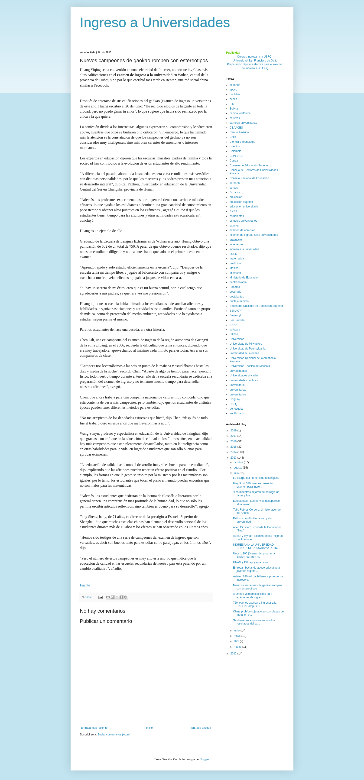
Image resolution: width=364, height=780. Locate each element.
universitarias (238, 389)
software (235, 329)
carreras (235, 118)
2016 (234, 441)
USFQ (233, 404)
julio (237, 473)
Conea (234, 160)
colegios (235, 146)
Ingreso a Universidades (155, 22)
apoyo (233, 89)
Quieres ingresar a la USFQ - (255, 56)
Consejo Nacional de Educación (249, 178)
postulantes (237, 296)
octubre (239, 462)
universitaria (237, 385)
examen (235, 225)
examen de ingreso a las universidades (254, 234)
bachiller (235, 94)
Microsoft (235, 273)
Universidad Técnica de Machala (250, 366)
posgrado (235, 291)
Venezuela (236, 408)
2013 (234, 457)
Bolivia (234, 108)
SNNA (233, 325)
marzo (238, 646)
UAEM (234, 334)
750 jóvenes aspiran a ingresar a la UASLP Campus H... (254, 604)
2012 (234, 653)
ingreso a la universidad (244, 249)
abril (237, 641)
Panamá (235, 287)
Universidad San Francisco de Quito (255, 60)
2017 (234, 435)
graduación (236, 239)
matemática (237, 258)
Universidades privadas (244, 375)
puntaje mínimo (239, 301)
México (234, 268)
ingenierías (236, 244)
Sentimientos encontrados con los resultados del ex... (254, 622)
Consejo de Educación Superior (249, 165)
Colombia (235, 151)
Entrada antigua (201, 727)
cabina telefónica (240, 113)
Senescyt (235, 315)
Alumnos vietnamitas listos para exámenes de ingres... (252, 595)
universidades (238, 370)
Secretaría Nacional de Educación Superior (256, 305)
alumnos (235, 85)
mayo (237, 636)
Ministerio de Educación (244, 277)
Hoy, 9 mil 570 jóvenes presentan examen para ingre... (253, 485)
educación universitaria (244, 206)
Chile (233, 137)
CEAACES (236, 127)
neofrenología (238, 282)
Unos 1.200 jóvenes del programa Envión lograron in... (254, 555)
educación (236, 197)
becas (233, 99)
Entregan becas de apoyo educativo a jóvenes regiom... (256, 569)
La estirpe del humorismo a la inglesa (256, 477)
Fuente (85, 585)
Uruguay (235, 399)
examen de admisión (242, 230)
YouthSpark (237, 413)
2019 (234, 430)
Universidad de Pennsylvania (248, 348)
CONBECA (236, 156)
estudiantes (237, 216)
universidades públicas (244, 380)
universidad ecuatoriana (244, 353)
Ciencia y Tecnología (242, 141)
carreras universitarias (243, 122)
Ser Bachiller (237, 320)
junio (237, 630)
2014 (234, 452)
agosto (238, 467)
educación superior (241, 202)
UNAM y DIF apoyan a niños (250, 562)
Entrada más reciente (94, 727)
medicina (235, 263)
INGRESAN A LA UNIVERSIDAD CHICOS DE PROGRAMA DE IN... (256, 546)
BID (232, 104)
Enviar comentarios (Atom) (114, 734)
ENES (233, 211)
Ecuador (235, 192)
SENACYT (236, 310)
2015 (234, 446)
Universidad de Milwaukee (246, 343)
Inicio (149, 727)
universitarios (238, 394)
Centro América (239, 132)
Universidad (237, 339)
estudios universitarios (243, 220)
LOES (233, 254)
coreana (235, 182)
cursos (234, 187)
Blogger (204, 759)
